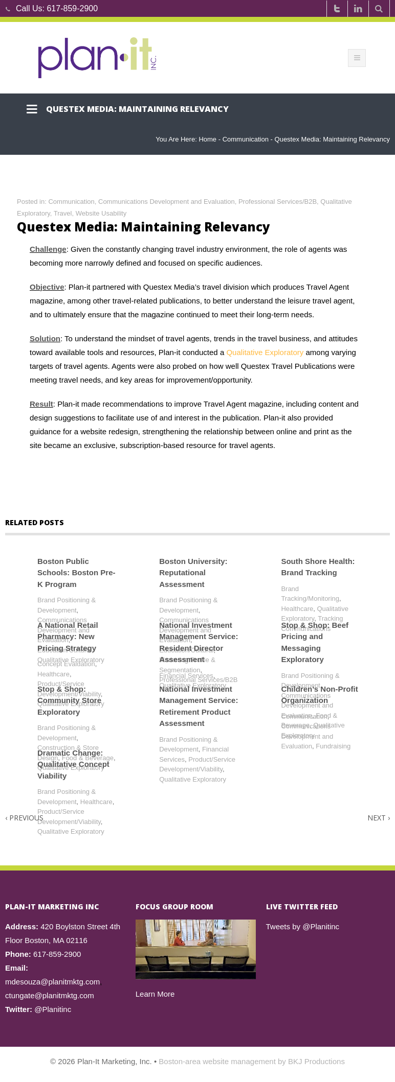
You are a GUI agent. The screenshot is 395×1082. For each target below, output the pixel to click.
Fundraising (333, 746)
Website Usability (101, 213)
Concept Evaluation (66, 664)
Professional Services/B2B (277, 201)
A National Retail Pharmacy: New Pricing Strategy (67, 636)
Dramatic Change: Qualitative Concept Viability (73, 764)
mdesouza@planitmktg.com (52, 981)
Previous (24, 817)
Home (207, 139)
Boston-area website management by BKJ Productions (252, 1061)
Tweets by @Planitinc (303, 926)
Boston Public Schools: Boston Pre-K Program (76, 573)
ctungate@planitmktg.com (49, 995)
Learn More (155, 994)
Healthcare (297, 609)
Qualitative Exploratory (265, 352)
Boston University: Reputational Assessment (193, 573)
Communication (246, 139)
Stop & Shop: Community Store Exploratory (69, 700)
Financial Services (186, 675)
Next (378, 817)
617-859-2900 (72, 8)
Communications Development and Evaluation (166, 201)
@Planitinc (52, 1009)
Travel (63, 213)
